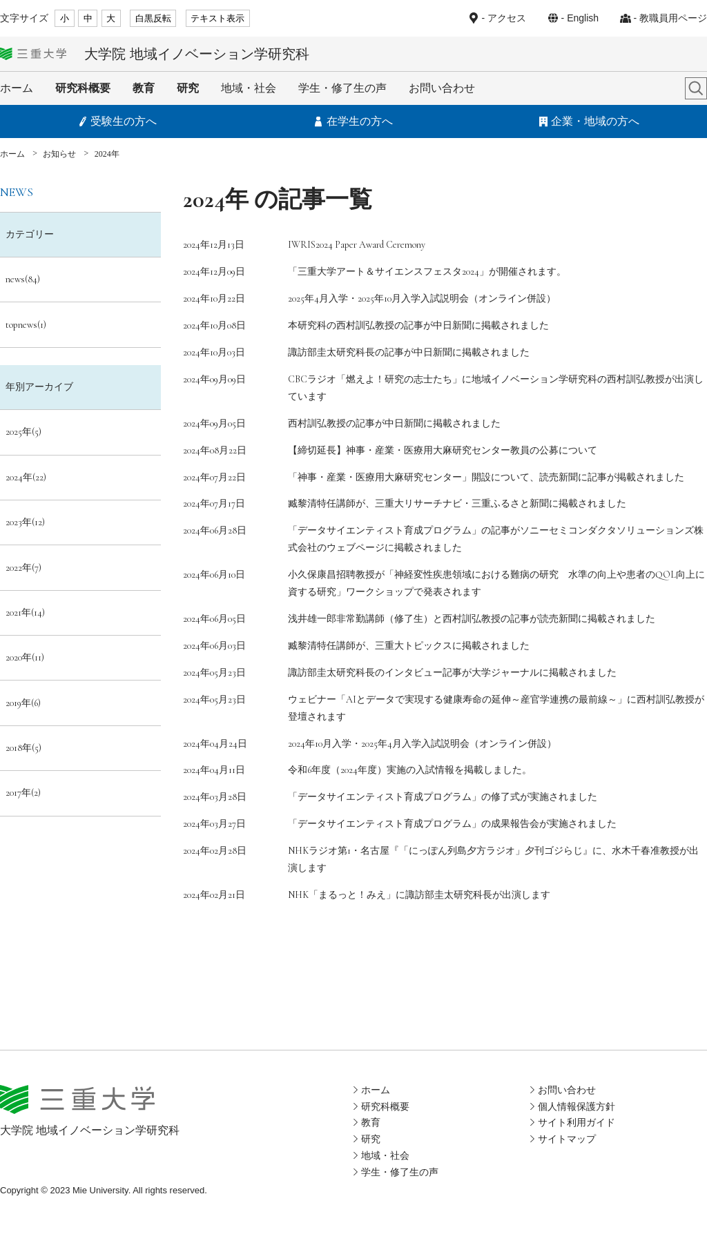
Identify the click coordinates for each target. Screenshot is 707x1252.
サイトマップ (567, 1138)
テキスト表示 (217, 18)
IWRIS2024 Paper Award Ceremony (356, 245)
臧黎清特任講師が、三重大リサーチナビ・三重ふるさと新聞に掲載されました (457, 503)
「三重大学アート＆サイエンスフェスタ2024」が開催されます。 (427, 271)
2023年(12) (25, 522)
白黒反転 (153, 18)
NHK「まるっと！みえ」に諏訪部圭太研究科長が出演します (419, 895)
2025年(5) (23, 432)
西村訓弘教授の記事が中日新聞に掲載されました (394, 423)
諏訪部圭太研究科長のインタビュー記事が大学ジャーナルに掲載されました (452, 672)
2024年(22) (26, 477)
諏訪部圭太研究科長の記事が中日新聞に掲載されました (409, 352)
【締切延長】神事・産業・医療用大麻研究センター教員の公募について (442, 450)
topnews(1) (26, 325)
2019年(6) (23, 703)
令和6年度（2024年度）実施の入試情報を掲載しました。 (410, 770)
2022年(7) (23, 568)
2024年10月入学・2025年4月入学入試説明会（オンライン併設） (422, 744)
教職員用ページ (673, 17)
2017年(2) (23, 793)
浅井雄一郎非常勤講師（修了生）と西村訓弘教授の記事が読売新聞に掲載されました (471, 619)
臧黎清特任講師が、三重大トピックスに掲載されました (409, 646)
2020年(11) (25, 657)
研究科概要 (82, 88)
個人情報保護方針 (576, 1106)
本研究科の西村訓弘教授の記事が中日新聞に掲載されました (418, 325)
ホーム (16, 88)
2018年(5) (23, 748)
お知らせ (59, 154)
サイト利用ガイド (576, 1122)
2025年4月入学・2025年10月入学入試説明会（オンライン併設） (422, 298)
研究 (188, 88)
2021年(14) (25, 612)
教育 (144, 88)
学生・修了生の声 (342, 88)
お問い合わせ (442, 88)
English (583, 17)
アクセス (506, 17)
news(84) (23, 279)
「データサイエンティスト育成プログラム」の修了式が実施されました (442, 797)
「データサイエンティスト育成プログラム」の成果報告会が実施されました (452, 824)
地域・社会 (248, 88)
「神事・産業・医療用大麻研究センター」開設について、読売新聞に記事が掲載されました (486, 477)
